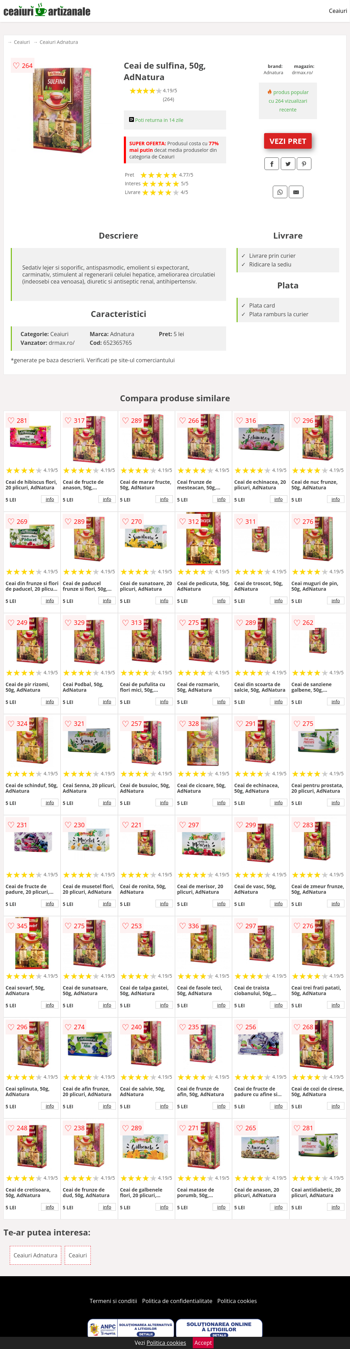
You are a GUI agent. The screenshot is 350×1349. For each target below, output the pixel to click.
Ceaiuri (338, 11)
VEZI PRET (288, 140)
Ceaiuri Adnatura (59, 42)
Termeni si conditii (113, 1301)
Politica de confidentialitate (177, 1301)
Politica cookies (237, 1301)
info (50, 499)
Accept (203, 1343)
